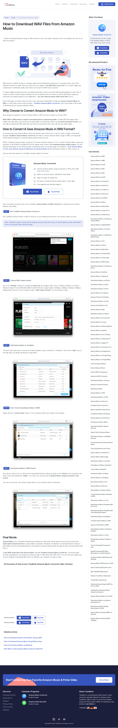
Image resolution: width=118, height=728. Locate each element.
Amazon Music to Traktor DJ (100, 189)
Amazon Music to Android (99, 272)
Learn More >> (90, 704)
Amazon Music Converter (102, 35)
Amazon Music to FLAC (98, 164)
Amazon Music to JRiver (98, 245)
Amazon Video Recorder (37, 702)
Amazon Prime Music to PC (99, 305)
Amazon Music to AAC (98, 173)
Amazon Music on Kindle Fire (100, 453)
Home (56, 4)
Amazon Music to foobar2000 (100, 253)
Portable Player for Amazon (99, 405)
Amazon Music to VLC (98, 241)
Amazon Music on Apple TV (99, 343)
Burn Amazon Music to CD (99, 482)
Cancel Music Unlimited (98, 469)
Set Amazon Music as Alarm (99, 473)
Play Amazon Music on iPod (99, 289)
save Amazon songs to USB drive (21, 149)
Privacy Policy (8, 704)
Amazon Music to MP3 (98, 156)
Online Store (107, 4)
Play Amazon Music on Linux (100, 301)
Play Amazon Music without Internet (99, 427)
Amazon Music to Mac (98, 309)
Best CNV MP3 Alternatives (99, 572)
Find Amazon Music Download (100, 414)
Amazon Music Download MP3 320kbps (100, 619)
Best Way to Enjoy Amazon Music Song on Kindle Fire (23, 649)
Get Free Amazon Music (98, 364)
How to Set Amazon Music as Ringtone (18, 645)
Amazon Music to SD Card (99, 486)
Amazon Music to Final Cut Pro (100, 318)
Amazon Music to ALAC (98, 177)
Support (92, 4)
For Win (31, 697)
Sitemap (6, 710)
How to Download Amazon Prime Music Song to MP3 (23, 638)
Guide (13, 18)
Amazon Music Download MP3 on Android (101, 613)
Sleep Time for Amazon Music (100, 432)
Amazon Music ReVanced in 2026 (101, 596)
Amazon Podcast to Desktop (100, 297)
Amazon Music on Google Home (101, 355)
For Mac (36, 697)
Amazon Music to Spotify (99, 330)
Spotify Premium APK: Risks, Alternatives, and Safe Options (100, 552)
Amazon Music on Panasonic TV (101, 347)
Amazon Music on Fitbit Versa (100, 215)
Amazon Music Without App (99, 457)
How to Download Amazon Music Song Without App (23, 642)
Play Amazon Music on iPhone (100, 280)
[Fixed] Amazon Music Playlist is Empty (101, 540)
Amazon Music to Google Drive (100, 351)
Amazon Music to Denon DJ (99, 194)
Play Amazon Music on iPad (99, 284)
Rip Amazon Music (97, 389)
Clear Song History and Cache (100, 448)
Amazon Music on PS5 (98, 393)
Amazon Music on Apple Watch (101, 225)
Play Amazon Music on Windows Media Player (101, 236)
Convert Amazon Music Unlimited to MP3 (101, 495)
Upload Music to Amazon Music (101, 490)
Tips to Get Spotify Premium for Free (101, 546)
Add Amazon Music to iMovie (100, 314)
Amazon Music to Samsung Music (101, 326)
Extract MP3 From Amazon (99, 372)
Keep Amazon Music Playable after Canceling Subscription (102, 511)
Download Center (9, 695)
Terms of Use (8, 707)
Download (73, 4)
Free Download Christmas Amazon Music (102, 443)
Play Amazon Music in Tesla (100, 535)
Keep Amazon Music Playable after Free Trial (102, 505)
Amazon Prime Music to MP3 (100, 525)
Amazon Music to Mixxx (98, 202)
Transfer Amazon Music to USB (101, 521)
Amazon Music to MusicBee (99, 249)
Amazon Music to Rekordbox (100, 206)
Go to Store (104, 680)
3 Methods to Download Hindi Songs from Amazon (100, 591)
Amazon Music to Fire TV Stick (100, 334)
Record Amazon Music (98, 368)
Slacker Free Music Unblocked (101, 576)
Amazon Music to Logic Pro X (100, 210)
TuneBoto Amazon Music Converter (47, 103)
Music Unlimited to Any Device (100, 409)
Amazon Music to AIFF (98, 169)
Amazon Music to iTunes (98, 322)
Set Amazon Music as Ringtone (101, 516)
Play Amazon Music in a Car (99, 500)
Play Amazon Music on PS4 (99, 397)
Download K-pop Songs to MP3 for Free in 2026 (102, 585)
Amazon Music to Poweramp (100, 258)
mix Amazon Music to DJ (42, 149)
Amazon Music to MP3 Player (100, 262)
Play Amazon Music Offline (99, 422)
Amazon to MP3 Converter (99, 376)
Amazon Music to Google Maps (101, 359)
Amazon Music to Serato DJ (99, 185)
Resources (83, 4)
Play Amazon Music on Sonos (100, 380)
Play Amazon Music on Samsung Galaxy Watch (101, 220)
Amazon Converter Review (99, 384)
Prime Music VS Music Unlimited (101, 465)
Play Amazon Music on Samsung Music (101, 267)
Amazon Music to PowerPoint (100, 418)
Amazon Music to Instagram (100, 478)
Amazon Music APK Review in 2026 (102, 563)
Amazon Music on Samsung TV (101, 339)
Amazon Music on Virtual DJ (100, 181)
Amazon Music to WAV (98, 160)
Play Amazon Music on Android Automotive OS (101, 601)
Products (63, 4)
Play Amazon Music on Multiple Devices (101, 437)
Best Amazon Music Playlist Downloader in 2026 (99, 607)
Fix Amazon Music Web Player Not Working (101, 558)
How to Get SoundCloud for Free (101, 567)
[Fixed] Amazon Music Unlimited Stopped (101, 530)
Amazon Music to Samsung (99, 276)
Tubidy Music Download (98, 580)
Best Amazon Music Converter (100, 461)
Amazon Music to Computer (99, 293)
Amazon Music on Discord (99, 401)
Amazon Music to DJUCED (99, 198)
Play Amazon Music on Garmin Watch (100, 230)
